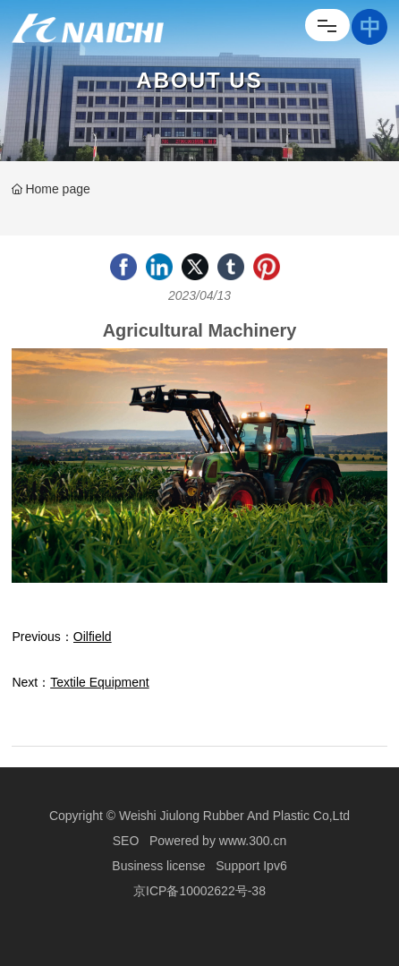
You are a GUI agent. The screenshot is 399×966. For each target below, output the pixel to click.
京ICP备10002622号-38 (199, 891)
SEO (126, 840)
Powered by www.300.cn (217, 840)
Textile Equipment (99, 682)
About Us (199, 80)
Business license (158, 866)
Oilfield (92, 636)
